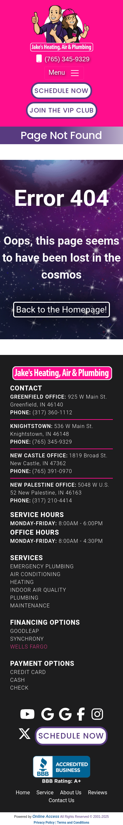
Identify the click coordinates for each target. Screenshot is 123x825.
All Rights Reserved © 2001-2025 (84, 816)
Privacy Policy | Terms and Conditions (61, 822)
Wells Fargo (29, 647)
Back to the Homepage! (61, 309)
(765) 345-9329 (67, 59)
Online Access (45, 816)
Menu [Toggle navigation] (64, 73)
